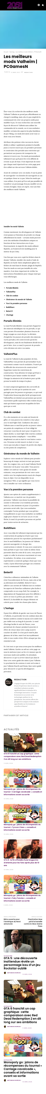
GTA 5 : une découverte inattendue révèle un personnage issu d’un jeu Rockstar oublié (22, 963)
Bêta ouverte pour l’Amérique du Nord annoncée (12, 921)
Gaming (12, 52)
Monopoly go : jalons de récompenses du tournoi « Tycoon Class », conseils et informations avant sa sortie (22, 827)
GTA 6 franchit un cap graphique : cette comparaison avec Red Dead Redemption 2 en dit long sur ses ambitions (22, 756)
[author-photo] (5, 973)
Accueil (6, 52)
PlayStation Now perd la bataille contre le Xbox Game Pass (33, 922)
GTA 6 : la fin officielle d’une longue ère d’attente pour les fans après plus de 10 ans (21, 863)
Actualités (8, 956)
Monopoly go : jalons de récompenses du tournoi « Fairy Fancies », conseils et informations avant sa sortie (22, 898)
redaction (28, 72)
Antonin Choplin (14, 973)
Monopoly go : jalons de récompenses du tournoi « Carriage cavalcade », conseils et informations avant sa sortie (23, 792)
